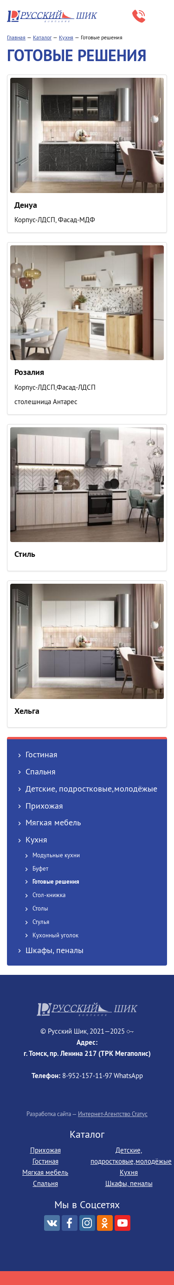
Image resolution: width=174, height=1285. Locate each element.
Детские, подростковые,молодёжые (91, 788)
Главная (16, 37)
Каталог (42, 37)
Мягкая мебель (53, 822)
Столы (40, 908)
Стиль (24, 554)
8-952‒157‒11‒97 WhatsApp (139, 16)
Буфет (40, 868)
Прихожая (44, 805)
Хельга (26, 710)
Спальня (41, 771)
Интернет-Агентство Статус (113, 1113)
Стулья (40, 921)
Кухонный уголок (55, 935)
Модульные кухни (56, 855)
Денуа (25, 205)
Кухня (66, 37)
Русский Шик (53, 16)
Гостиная (42, 754)
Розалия (29, 372)
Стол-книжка (48, 894)
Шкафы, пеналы (55, 950)
